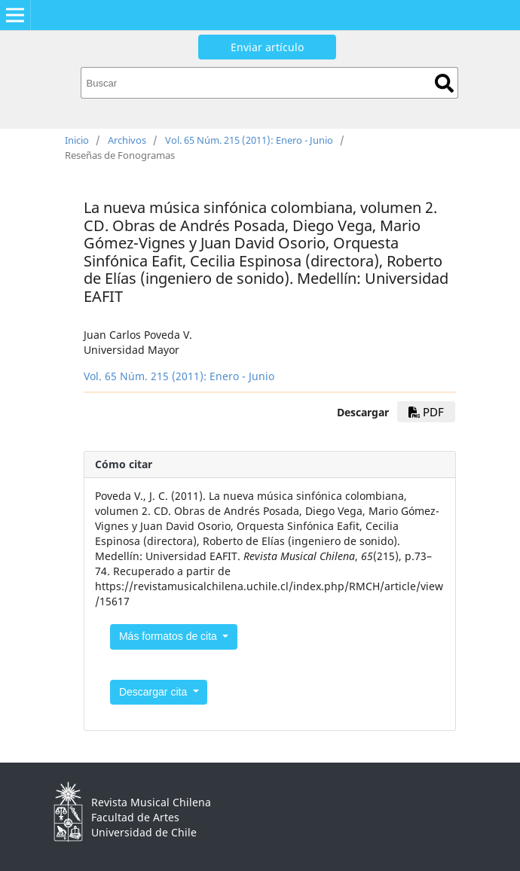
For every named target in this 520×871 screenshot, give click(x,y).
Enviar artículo (267, 47)
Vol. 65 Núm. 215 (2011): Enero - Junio (249, 140)
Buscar (444, 83)
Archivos (127, 140)
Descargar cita (154, 692)
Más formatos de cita (169, 636)
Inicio (77, 140)
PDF (426, 411)
